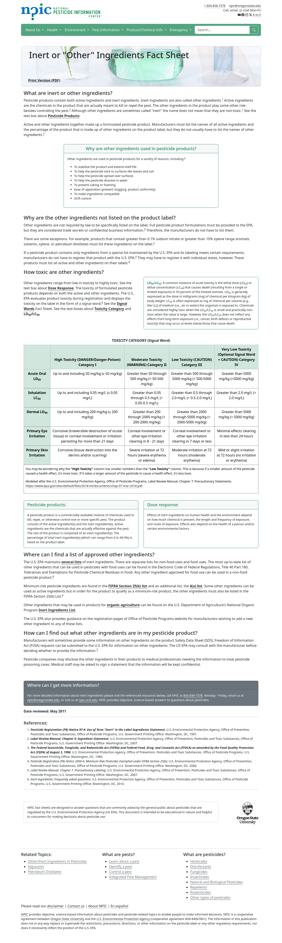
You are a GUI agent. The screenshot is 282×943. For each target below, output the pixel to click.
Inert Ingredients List (57, 610)
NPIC (24, 914)
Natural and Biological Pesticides (216, 882)
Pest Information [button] (106, 29)
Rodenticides (200, 892)
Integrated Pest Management (132, 876)
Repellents (198, 887)
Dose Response (61, 288)
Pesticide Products (64, 115)
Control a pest (120, 871)
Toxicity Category (109, 308)
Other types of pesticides (210, 897)
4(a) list (196, 586)
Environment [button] (75, 29)
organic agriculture (123, 605)
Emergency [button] (179, 29)
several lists (71, 562)
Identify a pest (120, 866)
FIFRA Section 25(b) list (127, 586)
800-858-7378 (192, 695)
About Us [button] (33, 29)
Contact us (76, 906)
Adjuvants (36, 866)
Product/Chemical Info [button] (145, 29)
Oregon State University (67, 919)
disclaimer (55, 906)
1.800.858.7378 (214, 6)
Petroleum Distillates (44, 871)
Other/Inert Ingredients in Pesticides (57, 861)
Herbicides (198, 861)
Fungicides (198, 871)
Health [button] (53, 29)
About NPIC (97, 906)
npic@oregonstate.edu (245, 6)
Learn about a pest (124, 861)
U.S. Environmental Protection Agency (123, 919)
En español (119, 906)
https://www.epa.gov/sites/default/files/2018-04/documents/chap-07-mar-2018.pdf (84, 486)
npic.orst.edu (88, 700)
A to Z (257, 15)
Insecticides (199, 876)
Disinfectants (200, 866)
